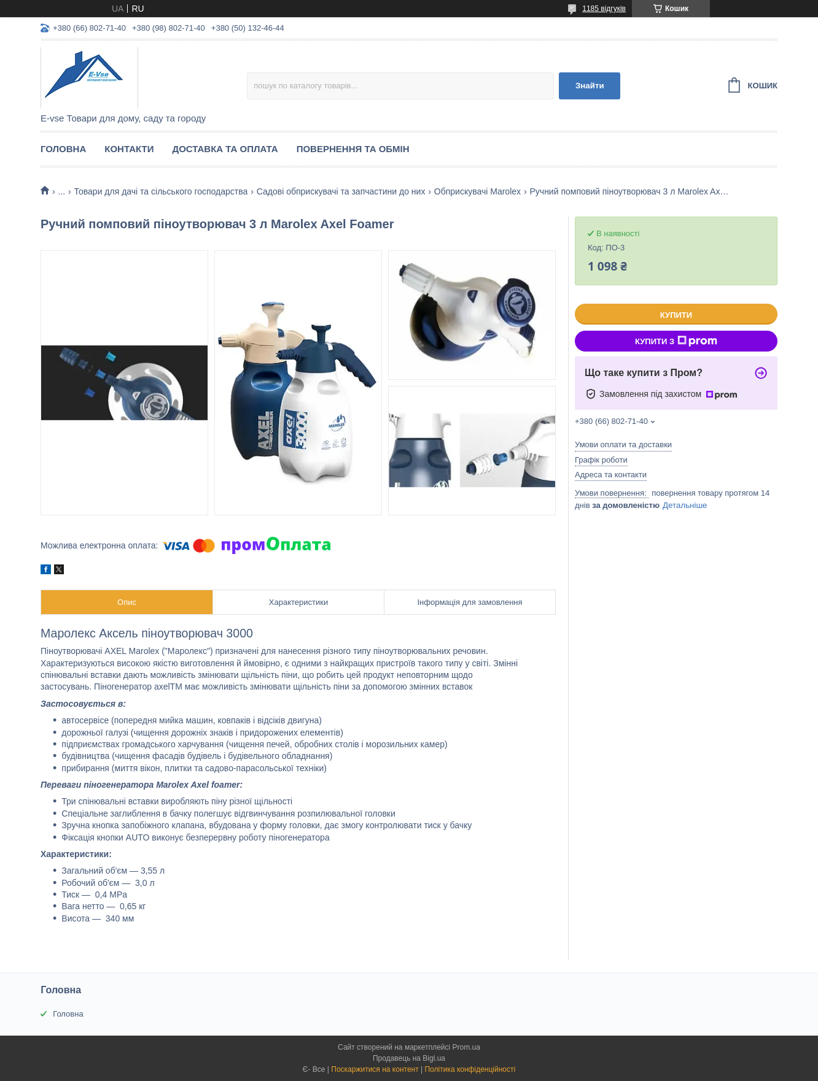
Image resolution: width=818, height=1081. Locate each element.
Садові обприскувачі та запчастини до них (341, 191)
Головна (63, 148)
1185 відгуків (604, 8)
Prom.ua (466, 1047)
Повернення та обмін (353, 148)
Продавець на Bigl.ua (409, 1058)
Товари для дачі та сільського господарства (161, 191)
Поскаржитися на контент (374, 1069)
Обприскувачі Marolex (477, 191)
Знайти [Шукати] (589, 85)
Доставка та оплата (225, 148)
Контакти (129, 148)
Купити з (676, 341)
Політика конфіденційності (469, 1069)
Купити (676, 315)
